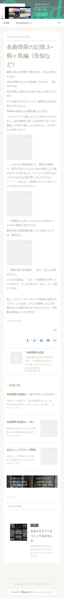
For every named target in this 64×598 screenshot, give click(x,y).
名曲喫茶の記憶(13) (14, 321)
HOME (6, 23)
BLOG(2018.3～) (24, 23)
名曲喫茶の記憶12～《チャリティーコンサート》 (33, 394)
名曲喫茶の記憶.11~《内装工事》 (24, 422)
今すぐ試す (41, 14)
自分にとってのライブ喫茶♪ (22, 449)
